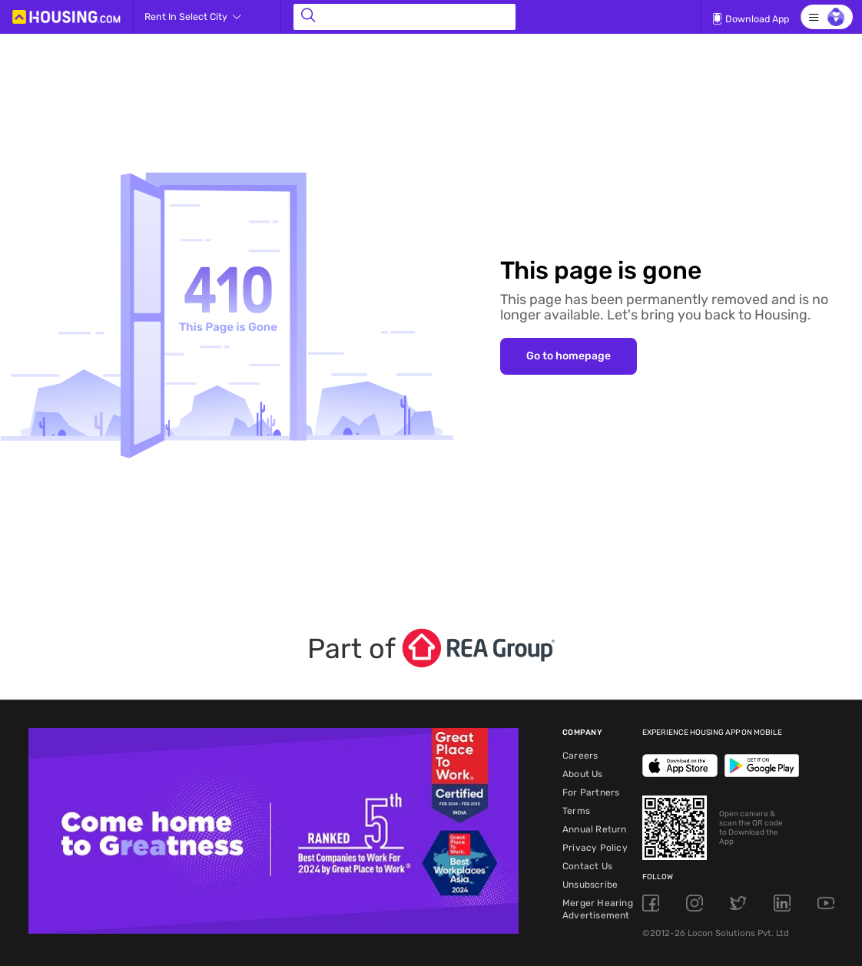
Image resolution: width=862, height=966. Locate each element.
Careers (580, 755)
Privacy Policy (595, 847)
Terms (576, 811)
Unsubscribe (590, 884)
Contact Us (587, 866)
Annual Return (594, 829)
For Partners (590, 792)
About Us (582, 774)
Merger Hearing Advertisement (597, 909)
